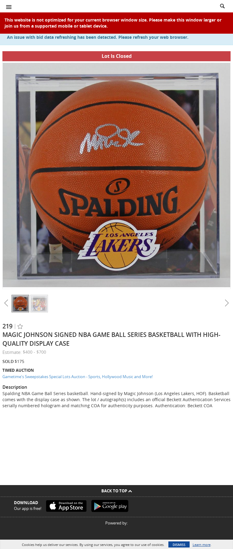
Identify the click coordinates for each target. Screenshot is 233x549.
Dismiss (179, 544)
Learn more (202, 544)
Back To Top (116, 491)
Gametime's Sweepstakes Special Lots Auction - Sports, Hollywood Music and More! (77, 376)
